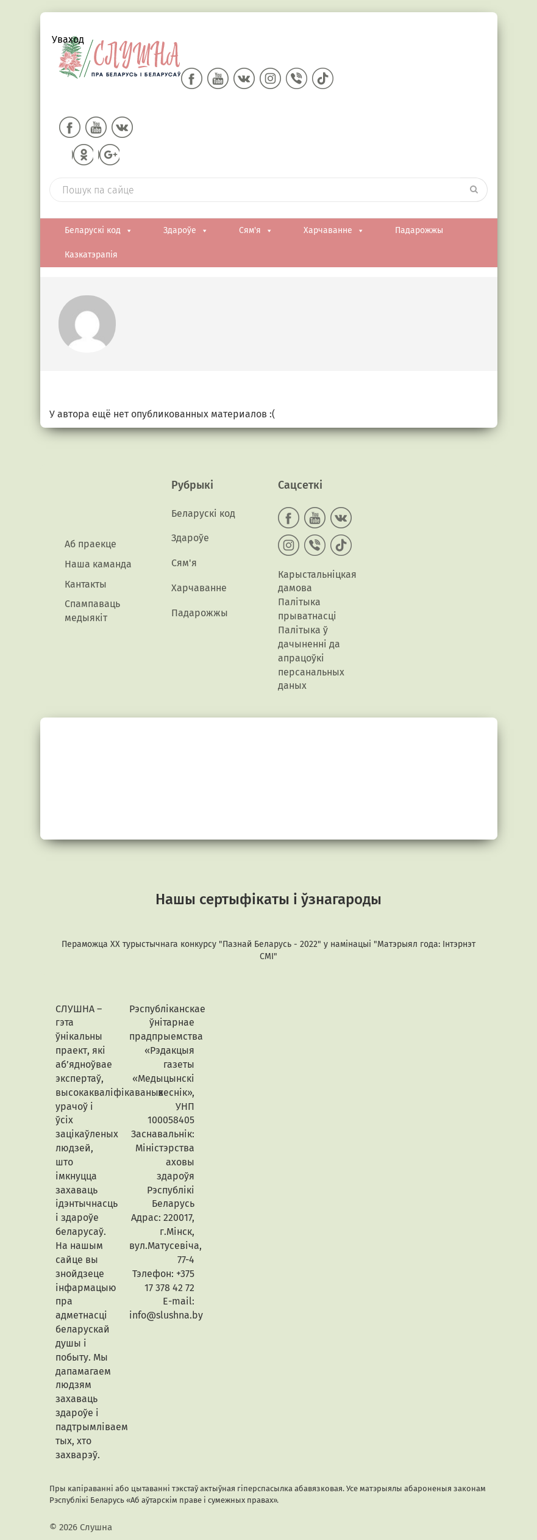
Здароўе (185, 230)
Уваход (68, 39)
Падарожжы (419, 230)
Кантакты (86, 584)
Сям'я (256, 230)
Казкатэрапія (91, 255)
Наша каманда (98, 564)
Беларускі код (99, 230)
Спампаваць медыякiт (92, 611)
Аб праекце (90, 544)
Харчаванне (334, 230)
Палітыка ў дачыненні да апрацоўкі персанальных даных (311, 657)
